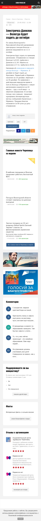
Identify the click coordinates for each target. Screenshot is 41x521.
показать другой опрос (20, 394)
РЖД (18, 121)
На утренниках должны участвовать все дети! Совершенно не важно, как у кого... (24, 352)
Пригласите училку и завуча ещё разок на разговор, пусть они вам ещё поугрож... (24, 318)
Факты (9, 406)
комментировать (12, 126)
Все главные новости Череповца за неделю (20, 244)
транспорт (10, 121)
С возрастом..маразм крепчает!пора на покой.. (22, 309)
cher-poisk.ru (20, 3)
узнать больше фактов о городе (20, 418)
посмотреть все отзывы (20, 489)
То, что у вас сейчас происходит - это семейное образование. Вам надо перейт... (23, 340)
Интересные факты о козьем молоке (20, 412)
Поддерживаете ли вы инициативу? (17, 370)
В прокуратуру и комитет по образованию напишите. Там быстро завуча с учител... (24, 328)
